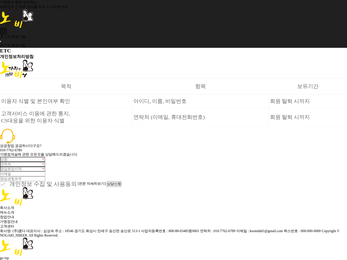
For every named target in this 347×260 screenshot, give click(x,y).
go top (4, 258)
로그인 (5, 37)
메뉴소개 (7, 212)
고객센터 (7, 226)
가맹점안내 (9, 221)
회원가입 (19, 37)
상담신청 (114, 184)
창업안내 (7, 217)
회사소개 (7, 208)
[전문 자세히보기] (92, 183)
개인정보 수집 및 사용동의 (43, 184)
